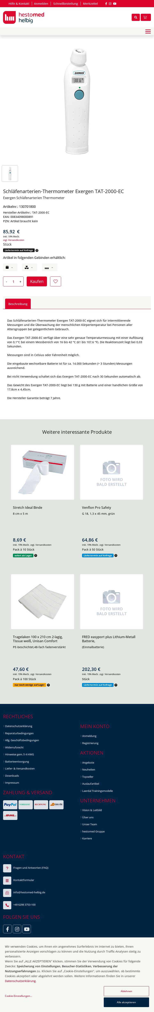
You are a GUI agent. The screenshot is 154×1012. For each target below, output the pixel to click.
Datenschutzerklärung (18, 726)
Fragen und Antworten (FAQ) (30, 868)
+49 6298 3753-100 (24, 904)
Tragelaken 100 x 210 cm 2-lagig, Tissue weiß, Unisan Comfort (38, 639)
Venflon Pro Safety (96, 507)
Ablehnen (126, 991)
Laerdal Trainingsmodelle (97, 791)
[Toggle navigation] (148, 31)
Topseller (87, 777)
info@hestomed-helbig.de (29, 892)
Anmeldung (89, 736)
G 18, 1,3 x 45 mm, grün (98, 514)
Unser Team (89, 824)
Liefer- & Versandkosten (20, 768)
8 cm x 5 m (20, 514)
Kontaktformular (23, 880)
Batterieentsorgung (17, 761)
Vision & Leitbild (92, 810)
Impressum (12, 782)
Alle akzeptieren (126, 1002)
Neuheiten (88, 769)
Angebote (88, 762)
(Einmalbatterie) (93, 647)
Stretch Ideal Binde (27, 507)
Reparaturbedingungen (19, 733)
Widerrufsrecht (14, 747)
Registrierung (90, 743)
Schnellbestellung (65, 4)
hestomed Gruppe (93, 831)
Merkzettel (90, 4)
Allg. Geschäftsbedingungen (22, 740)
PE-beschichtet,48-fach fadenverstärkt (39, 647)
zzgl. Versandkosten (13, 239)
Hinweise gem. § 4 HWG (19, 754)
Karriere (87, 838)
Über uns (88, 817)
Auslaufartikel (90, 783)
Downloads (12, 775)
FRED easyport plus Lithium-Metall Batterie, (108, 639)
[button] (36, 250)
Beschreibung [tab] (17, 304)
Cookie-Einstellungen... (18, 996)
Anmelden (41, 4)
